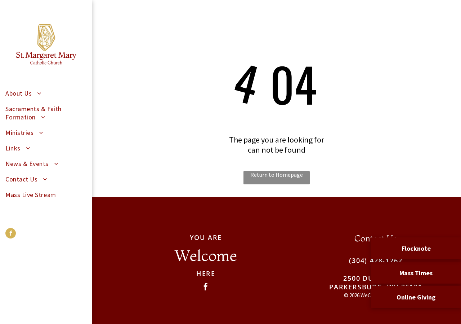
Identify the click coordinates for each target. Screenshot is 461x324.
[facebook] (10, 234)
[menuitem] (43, 93)
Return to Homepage (276, 174)
